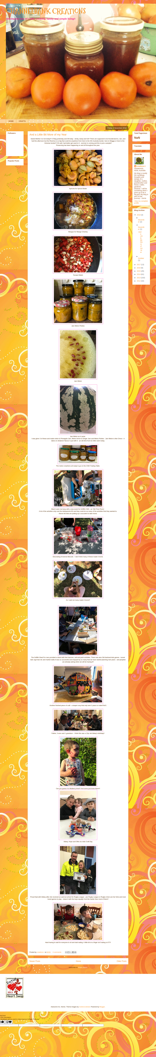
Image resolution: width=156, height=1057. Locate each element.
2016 (139, 268)
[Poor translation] (9, 1022)
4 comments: (57, 952)
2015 (139, 271)
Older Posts (122, 961)
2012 (139, 281)
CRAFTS (22, 121)
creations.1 (141, 166)
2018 (139, 215)
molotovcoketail (84, 1007)
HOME (11, 121)
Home (78, 961)
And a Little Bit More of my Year (48, 134)
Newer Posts (34, 961)
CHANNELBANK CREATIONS (46, 11)
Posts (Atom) (82, 967)
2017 (139, 265)
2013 (139, 278)
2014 (139, 274)
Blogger (102, 1007)
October (141, 258)
